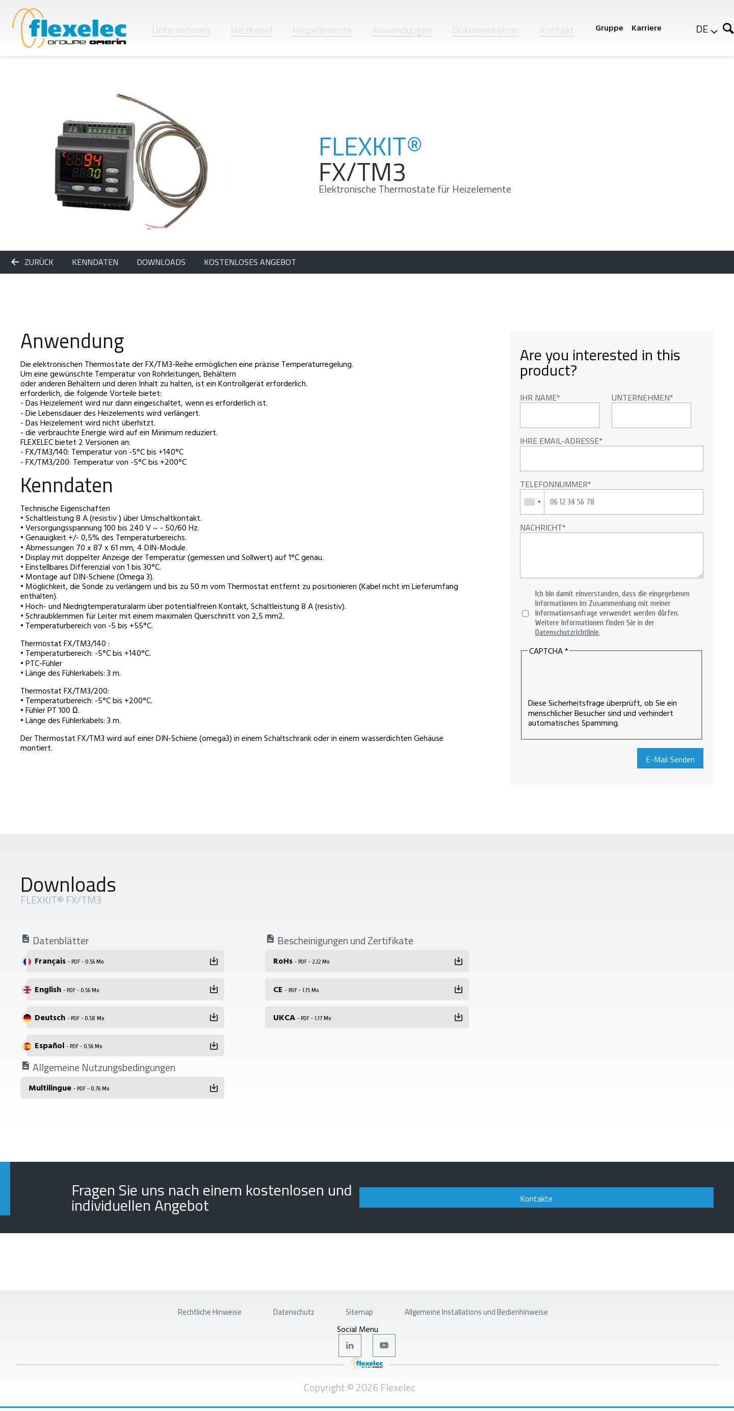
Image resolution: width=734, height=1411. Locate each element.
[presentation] (605, 678)
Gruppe (609, 28)
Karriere (647, 28)
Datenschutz (275, 1306)
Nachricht (541, 527)
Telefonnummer (554, 484)
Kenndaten (96, 262)
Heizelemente (322, 30)
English (67, 989)
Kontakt (556, 30)
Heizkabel (251, 30)
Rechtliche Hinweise (169, 1306)
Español (68, 1045)
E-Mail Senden (670, 759)
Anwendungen (402, 30)
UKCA (302, 1017)
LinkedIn (348, 1346)
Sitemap (357, 1306)
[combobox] (532, 502)
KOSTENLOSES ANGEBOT (250, 262)
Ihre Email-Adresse (559, 441)
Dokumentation (485, 30)
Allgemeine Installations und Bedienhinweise (506, 1306)
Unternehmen (181, 30)
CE (296, 989)
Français (69, 960)
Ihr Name (538, 397)
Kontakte (644, 1193)
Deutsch (69, 1017)
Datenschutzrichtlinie (567, 632)
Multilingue (69, 1087)
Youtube (386, 1346)
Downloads (162, 262)
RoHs (301, 960)
